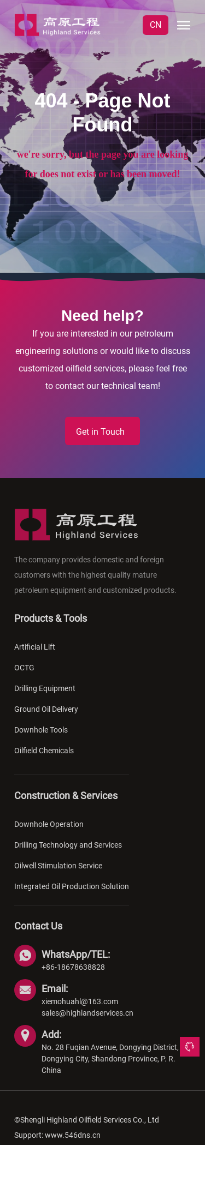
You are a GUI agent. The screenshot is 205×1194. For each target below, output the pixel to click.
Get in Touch (100, 432)
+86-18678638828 (73, 975)
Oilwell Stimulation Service (58, 874)
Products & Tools (50, 627)
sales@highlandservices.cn (87, 1021)
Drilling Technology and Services (68, 853)
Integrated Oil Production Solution (71, 895)
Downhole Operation (49, 833)
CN (155, 25)
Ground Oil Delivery (46, 717)
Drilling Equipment (44, 697)
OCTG (24, 676)
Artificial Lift (34, 655)
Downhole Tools (41, 738)
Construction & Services (66, 804)
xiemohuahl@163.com (80, 1010)
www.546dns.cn (73, 1143)
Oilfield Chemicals (44, 759)
